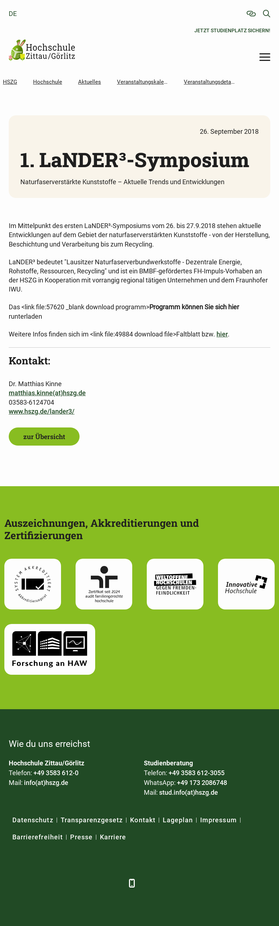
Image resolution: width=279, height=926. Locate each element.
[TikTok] (115, 883)
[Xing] (55, 883)
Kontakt (142, 820)
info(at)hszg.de (46, 782)
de (13, 13)
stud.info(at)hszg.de (188, 792)
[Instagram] (95, 883)
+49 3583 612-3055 (197, 773)
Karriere (113, 837)
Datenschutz (32, 820)
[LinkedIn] (35, 883)
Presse (81, 837)
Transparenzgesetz (92, 820)
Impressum (218, 820)
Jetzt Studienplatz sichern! (232, 30)
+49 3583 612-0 (55, 773)
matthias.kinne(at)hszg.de (47, 393)
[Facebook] (15, 883)
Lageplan (178, 820)
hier (222, 334)
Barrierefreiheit (37, 837)
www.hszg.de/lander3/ (41, 411)
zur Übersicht (44, 436)
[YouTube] (75, 883)
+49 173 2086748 (202, 782)
